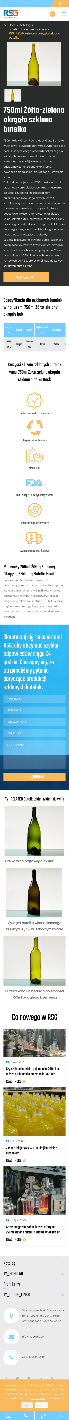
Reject (27, 1405)
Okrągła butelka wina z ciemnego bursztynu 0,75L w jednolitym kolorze (34, 926)
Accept (41, 1405)
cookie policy (38, 1398)
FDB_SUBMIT (34, 777)
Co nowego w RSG (34, 1018)
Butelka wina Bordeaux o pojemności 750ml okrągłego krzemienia (34, 994)
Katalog (25, 25)
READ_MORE (16, 1081)
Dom (12, 25)
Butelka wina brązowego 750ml (28, 861)
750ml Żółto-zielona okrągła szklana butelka (34, 35)
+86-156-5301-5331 (24, 1357)
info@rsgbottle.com (24, 1336)
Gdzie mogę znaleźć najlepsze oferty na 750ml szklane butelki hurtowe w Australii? (33, 1230)
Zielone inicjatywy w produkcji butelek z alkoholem (31, 1151)
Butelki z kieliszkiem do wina (29, 29)
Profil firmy (11, 1284)
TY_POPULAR (13, 1274)
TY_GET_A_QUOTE (26, 277)
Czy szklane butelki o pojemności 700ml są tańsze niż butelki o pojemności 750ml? (33, 1071)
